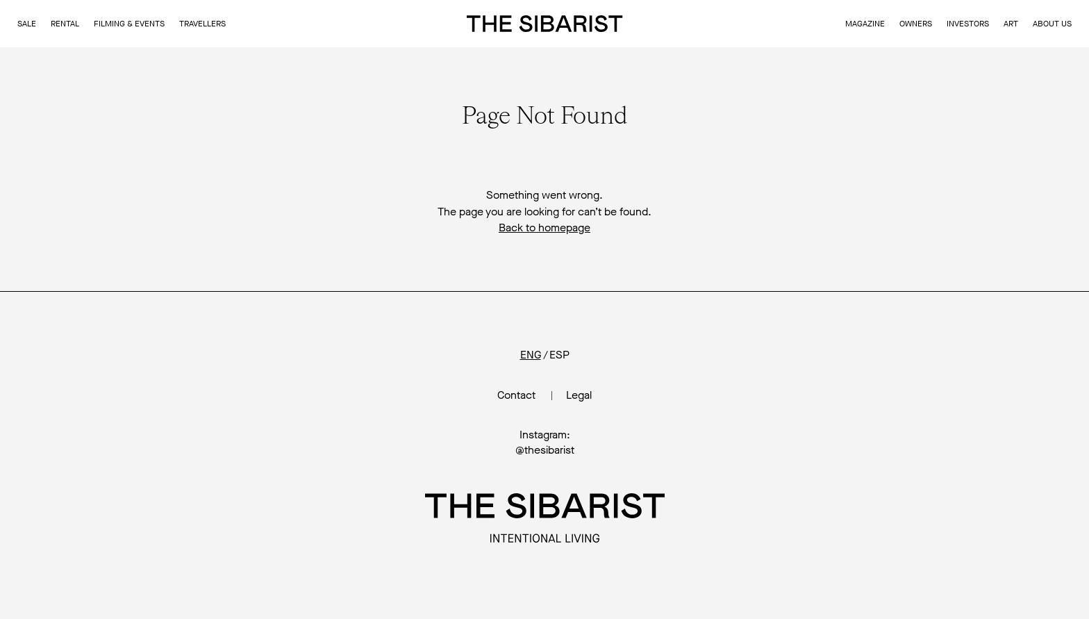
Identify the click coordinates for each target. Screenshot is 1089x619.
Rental (65, 23)
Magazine (865, 23)
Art (1011, 23)
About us (1052, 23)
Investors (968, 23)
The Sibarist (545, 23)
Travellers (202, 23)
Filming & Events (129, 23)
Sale (26, 23)
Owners (915, 23)
